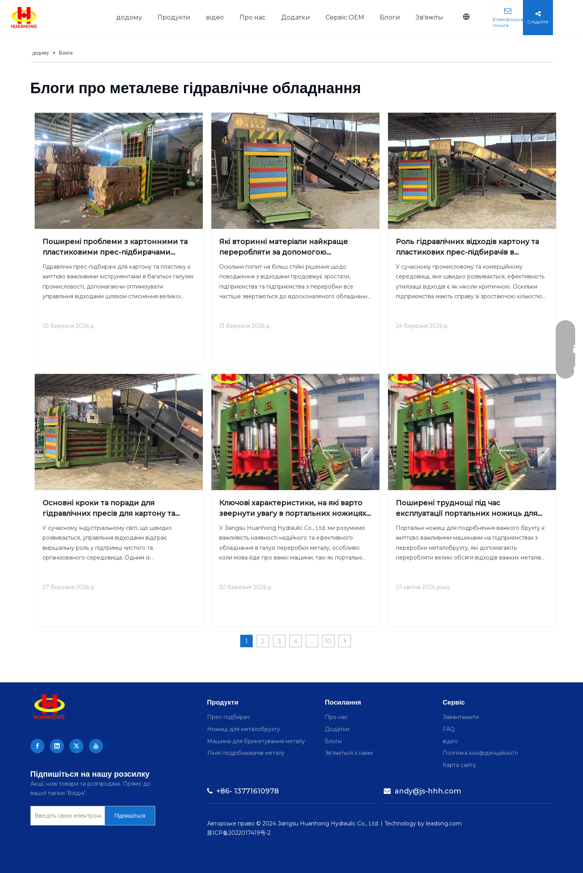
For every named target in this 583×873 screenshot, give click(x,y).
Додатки (337, 729)
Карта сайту (459, 765)
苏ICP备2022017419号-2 (239, 832)
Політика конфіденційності (480, 752)
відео (450, 741)
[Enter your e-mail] (66, 815)
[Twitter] (76, 746)
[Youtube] (96, 746)
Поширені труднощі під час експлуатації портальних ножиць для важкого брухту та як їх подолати (466, 509)
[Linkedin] (57, 746)
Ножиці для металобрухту (243, 729)
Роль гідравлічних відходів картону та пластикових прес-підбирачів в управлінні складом (467, 247)
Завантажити (461, 717)
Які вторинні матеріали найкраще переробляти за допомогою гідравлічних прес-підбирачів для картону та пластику (283, 247)
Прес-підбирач (228, 717)
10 (328, 641)
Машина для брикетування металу (256, 741)
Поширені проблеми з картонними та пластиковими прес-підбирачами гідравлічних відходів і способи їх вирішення (115, 247)
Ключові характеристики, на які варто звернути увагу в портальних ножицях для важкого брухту (292, 509)
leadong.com (444, 823)
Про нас (336, 717)
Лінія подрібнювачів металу (246, 752)
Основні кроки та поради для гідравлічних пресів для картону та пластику (109, 509)
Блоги (333, 741)
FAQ (449, 729)
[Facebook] (37, 746)
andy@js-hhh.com (422, 791)
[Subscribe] (130, 815)
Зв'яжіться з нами (349, 752)
